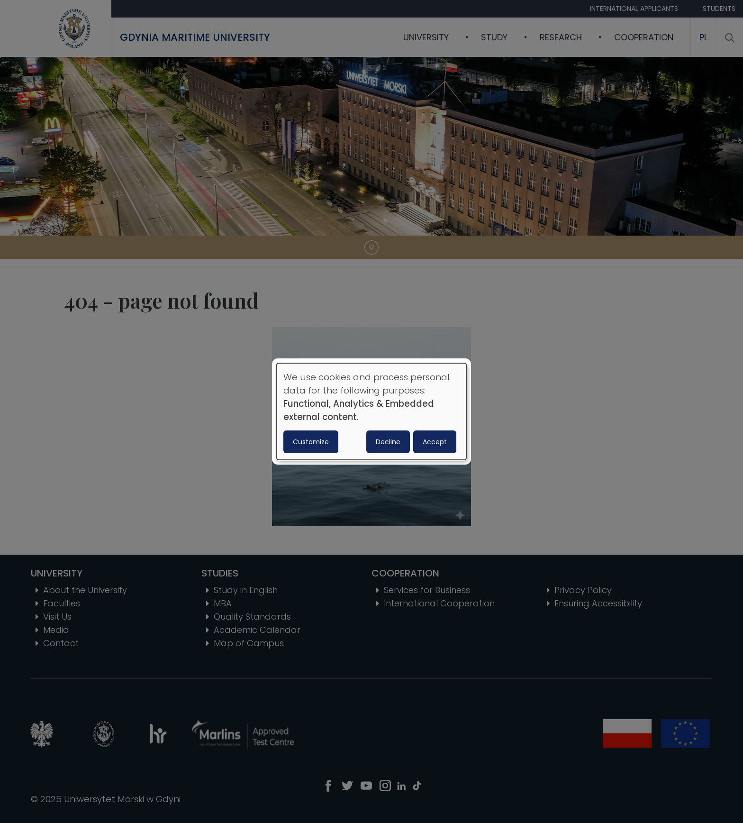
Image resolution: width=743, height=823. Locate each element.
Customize (311, 442)
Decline (388, 442)
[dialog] (371, 411)
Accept (435, 442)
